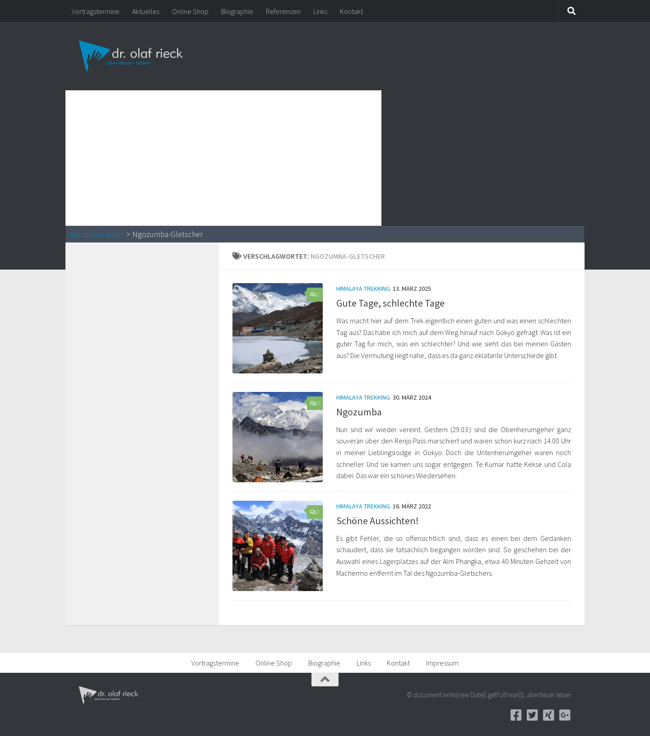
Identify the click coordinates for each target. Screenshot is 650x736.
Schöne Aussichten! (377, 520)
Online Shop (190, 11)
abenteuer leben (97, 234)
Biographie (237, 11)
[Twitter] (532, 715)
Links (320, 11)
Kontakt (351, 11)
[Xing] (548, 715)
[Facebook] (516, 715)
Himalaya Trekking (363, 288)
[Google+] (564, 715)
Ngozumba (359, 411)
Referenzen (283, 11)
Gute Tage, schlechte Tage (390, 303)
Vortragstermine (96, 11)
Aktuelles (145, 11)
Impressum (442, 662)
